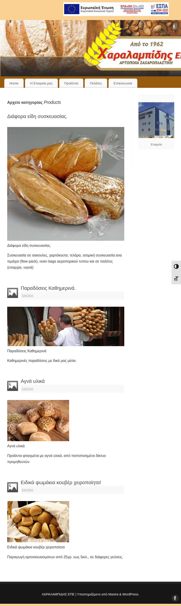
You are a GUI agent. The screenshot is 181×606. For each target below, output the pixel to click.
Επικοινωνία (123, 83)
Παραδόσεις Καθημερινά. (48, 288)
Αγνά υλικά (33, 381)
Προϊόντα (71, 83)
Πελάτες (96, 83)
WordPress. (130, 594)
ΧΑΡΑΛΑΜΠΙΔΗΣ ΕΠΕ (58, 594)
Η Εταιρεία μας (41, 83)
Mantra (113, 594)
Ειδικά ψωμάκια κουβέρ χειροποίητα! (61, 482)
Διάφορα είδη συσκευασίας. (37, 116)
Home (14, 83)
